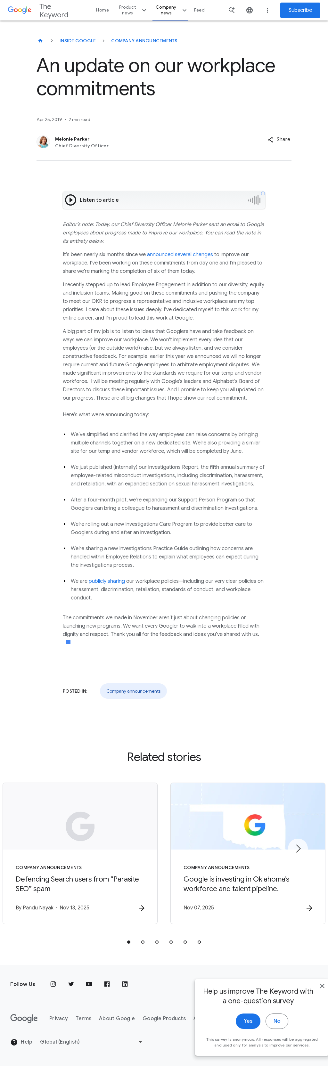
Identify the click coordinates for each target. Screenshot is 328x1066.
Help (21, 1042)
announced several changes (180, 254)
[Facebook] (107, 984)
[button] (278, 140)
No (262, 1031)
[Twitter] (71, 984)
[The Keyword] (40, 40)
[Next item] (298, 848)
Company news (172, 10)
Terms (83, 1018)
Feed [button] (199, 10)
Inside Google (78, 41)
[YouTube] (89, 984)
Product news (133, 10)
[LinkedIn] (125, 984)
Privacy (58, 1018)
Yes (234, 1031)
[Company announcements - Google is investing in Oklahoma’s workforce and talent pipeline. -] (248, 853)
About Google (117, 1018)
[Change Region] (92, 1042)
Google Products (164, 1018)
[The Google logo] (24, 1018)
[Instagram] (53, 984)
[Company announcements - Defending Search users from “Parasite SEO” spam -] (80, 853)
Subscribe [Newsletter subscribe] (300, 10)
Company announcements (133, 691)
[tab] (129, 942)
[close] (308, 996)
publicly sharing (107, 581)
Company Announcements (144, 41)
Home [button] (102, 10)
